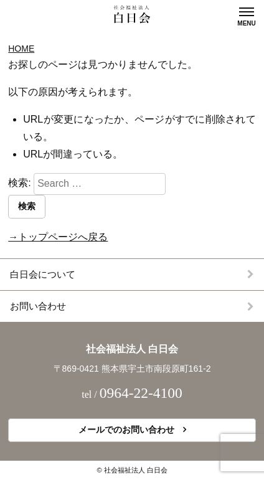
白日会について (42, 274)
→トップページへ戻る (58, 237)
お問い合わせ (38, 306)
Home (21, 49)
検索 (26, 206)
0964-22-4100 (141, 393)
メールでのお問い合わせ (126, 430)
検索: (19, 183)
